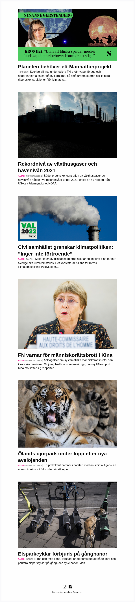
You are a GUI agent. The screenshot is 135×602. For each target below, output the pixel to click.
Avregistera (77, 592)
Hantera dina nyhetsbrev (62, 592)
